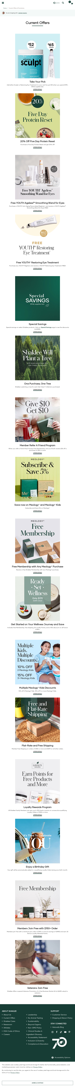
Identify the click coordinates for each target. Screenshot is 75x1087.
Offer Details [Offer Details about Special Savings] (37, 332)
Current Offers (9, 1018)
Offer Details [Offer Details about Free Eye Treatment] (37, 268)
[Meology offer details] (37, 479)
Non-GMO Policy (35, 1029)
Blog (58, 1028)
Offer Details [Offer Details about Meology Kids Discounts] (37, 693)
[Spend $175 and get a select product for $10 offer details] (37, 56)
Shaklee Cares (10, 1022)
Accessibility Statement (38, 1039)
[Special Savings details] (37, 298)
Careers (7, 1036)
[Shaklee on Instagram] (52, 1033)
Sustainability (33, 1022)
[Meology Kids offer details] (37, 662)
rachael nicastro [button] (22, 13)
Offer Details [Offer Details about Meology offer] (37, 511)
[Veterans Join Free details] (37, 962)
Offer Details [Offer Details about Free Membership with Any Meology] (37, 572)
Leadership (32, 1015)
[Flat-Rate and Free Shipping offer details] (37, 720)
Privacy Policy (37, 1067)
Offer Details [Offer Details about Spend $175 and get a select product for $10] (37, 89)
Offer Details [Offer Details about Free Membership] (37, 936)
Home (5, 8)
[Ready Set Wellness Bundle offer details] (37, 598)
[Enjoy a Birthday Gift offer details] (37, 841)
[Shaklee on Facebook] (57, 1033)
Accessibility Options (62, 1058)
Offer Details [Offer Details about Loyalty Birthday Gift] (37, 872)
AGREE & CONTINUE (37, 1083)
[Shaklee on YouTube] (65, 1033)
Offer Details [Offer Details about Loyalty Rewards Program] (37, 815)
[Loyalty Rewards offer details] (37, 781)
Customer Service (59, 1015)
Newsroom (8, 1025)
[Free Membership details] (37, 902)
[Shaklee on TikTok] (61, 1032)
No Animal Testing (35, 1018)
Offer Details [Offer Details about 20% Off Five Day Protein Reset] (37, 147)
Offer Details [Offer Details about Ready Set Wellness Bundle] (37, 632)
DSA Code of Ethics (12, 1032)
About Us (7, 1015)
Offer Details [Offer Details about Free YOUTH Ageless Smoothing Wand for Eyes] (37, 210)
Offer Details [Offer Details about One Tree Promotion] (37, 389)
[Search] (63, 3)
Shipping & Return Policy (62, 1018)
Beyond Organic (35, 1025)
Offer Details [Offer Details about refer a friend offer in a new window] (37, 453)
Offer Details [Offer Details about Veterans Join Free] (37, 995)
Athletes (7, 1029)
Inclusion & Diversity (36, 1042)
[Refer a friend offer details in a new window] (37, 419)
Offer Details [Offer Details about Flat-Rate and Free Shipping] (37, 751)
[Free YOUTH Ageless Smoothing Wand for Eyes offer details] (37, 177)
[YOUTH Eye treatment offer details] (37, 237)
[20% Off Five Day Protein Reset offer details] (37, 115)
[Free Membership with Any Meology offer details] (37, 541)
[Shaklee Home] (11, 3)
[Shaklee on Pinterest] (69, 1033)
